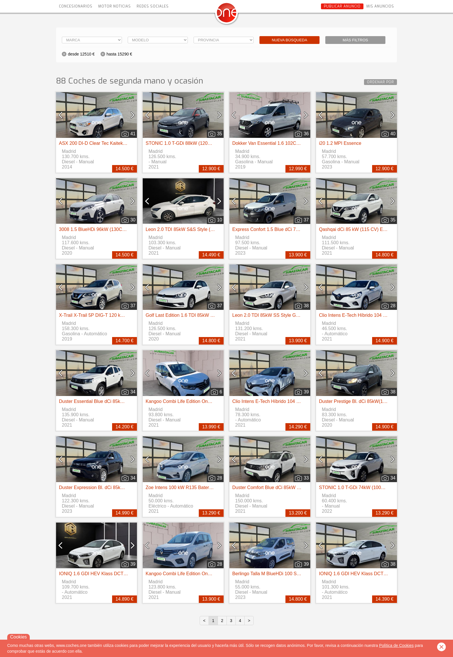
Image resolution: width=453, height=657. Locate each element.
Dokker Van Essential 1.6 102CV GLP (271, 143)
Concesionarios (75, 6)
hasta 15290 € (119, 54)
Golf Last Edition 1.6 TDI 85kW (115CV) (186, 315)
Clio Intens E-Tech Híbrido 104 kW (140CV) (363, 315)
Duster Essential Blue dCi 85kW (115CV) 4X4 (106, 401)
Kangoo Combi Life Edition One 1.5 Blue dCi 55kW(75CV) (205, 401)
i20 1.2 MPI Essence (340, 143)
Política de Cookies (396, 645)
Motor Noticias (114, 6)
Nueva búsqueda (289, 40)
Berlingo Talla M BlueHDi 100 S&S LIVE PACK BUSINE (289, 573)
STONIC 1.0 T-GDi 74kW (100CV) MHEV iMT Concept (375, 487)
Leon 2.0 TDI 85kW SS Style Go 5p (268, 315)
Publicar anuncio (342, 6)
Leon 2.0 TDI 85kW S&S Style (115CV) (186, 229)
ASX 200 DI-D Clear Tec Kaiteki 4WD (97, 143)
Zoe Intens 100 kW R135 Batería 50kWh (187, 487)
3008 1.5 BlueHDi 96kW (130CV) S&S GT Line (107, 229)
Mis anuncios (380, 6)
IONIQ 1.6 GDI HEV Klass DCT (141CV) (100, 573)
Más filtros (355, 40)
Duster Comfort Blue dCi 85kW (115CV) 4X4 (278, 487)
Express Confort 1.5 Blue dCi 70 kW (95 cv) (277, 229)
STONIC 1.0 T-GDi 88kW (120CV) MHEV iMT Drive (198, 143)
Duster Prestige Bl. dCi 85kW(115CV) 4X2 (362, 401)
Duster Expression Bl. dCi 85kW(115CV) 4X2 (105, 487)
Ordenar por (380, 82)
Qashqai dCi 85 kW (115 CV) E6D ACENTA (363, 229)
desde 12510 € (81, 54)
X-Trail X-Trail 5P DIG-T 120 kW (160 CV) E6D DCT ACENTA (122, 315)
